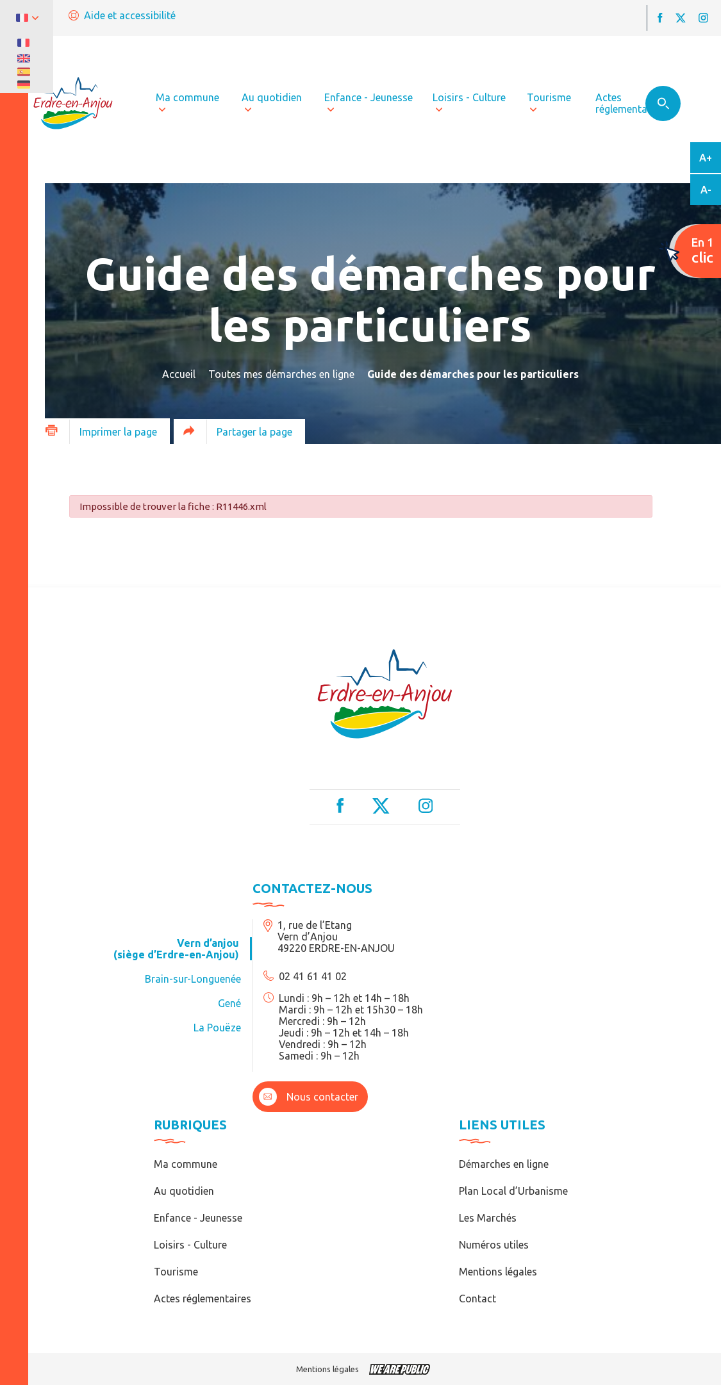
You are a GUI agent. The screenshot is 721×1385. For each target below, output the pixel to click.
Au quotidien (184, 1191)
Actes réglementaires (202, 1298)
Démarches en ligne (504, 1164)
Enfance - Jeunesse (198, 1218)
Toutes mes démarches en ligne (281, 374)
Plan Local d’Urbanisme (513, 1191)
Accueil (178, 374)
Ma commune (185, 1164)
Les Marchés (488, 1218)
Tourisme (176, 1271)
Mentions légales (498, 1271)
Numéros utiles (494, 1244)
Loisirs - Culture (190, 1244)
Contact (477, 1298)
